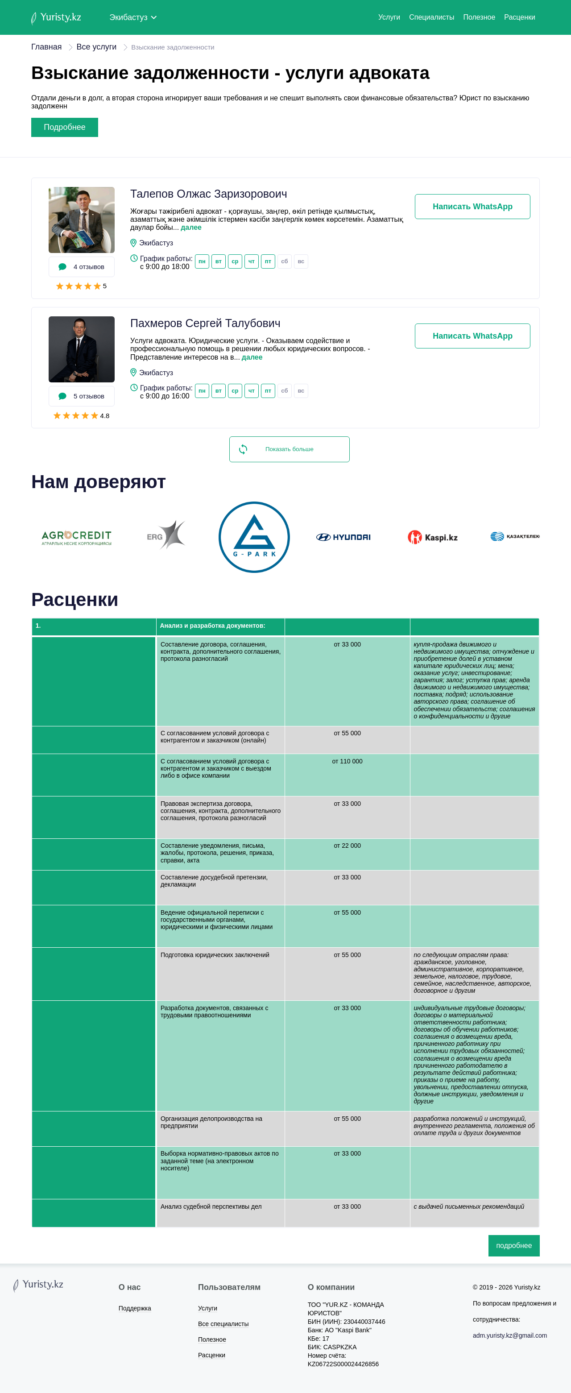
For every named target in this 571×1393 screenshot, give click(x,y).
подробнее (64, 127)
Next (546, 537)
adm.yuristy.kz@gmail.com (510, 1335)
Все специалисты (223, 1323)
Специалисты (431, 17)
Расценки (519, 17)
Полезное (479, 17)
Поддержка (135, 1308)
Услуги (389, 17)
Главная (46, 46)
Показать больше (289, 449)
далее (191, 227)
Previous (24, 537)
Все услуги (96, 46)
